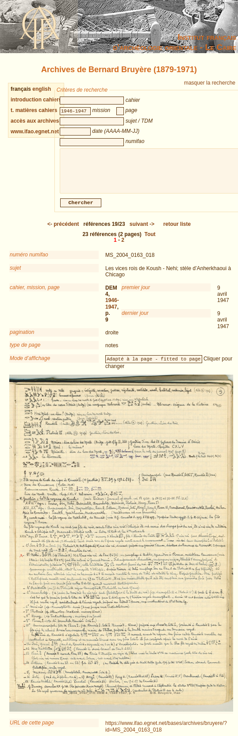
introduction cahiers (36, 100)
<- (63, 229)
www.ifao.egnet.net (35, 131)
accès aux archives (35, 121)
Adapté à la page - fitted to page (153, 364)
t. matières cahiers (34, 110)
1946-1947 (112, 308)
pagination (22, 337)
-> (142, 229)
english (41, 89)
